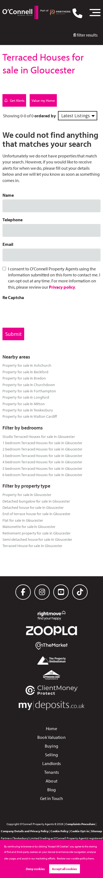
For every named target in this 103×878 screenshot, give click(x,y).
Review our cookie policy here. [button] (75, 858)
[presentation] (44, 312)
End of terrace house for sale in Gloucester (36, 513)
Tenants (51, 772)
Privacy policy (62, 287)
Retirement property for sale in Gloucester (36, 533)
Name (8, 195)
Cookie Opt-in (79, 831)
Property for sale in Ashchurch (26, 365)
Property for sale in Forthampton (29, 390)
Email (7, 244)
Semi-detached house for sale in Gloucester (37, 539)
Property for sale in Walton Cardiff (29, 416)
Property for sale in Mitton (23, 403)
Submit (13, 334)
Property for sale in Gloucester (26, 494)
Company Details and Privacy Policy (25, 831)
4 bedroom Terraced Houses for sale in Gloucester (42, 461)
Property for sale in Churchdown (28, 384)
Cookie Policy (59, 831)
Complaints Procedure (80, 824)
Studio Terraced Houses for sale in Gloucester (38, 436)
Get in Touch (51, 798)
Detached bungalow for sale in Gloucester (36, 501)
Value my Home (43, 100)
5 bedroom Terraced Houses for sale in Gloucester (42, 468)
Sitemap (96, 831)
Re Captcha (13, 297)
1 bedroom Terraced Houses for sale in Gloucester (42, 442)
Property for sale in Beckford (25, 371)
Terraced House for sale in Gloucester (32, 545)
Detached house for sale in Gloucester (32, 507)
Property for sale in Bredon (24, 378)
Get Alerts (14, 100)
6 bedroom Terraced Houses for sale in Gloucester (42, 474)
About (51, 781)
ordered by (45, 115)
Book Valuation (51, 737)
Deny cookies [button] (35, 869)
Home (51, 728)
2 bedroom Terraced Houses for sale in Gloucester (42, 449)
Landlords (51, 763)
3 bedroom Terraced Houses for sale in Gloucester (42, 455)
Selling (51, 754)
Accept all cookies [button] (64, 869)
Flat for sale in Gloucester (22, 520)
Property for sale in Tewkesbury (27, 410)
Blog (51, 789)
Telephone (12, 219)
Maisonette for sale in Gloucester (28, 526)
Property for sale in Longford (25, 397)
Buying (51, 746)
